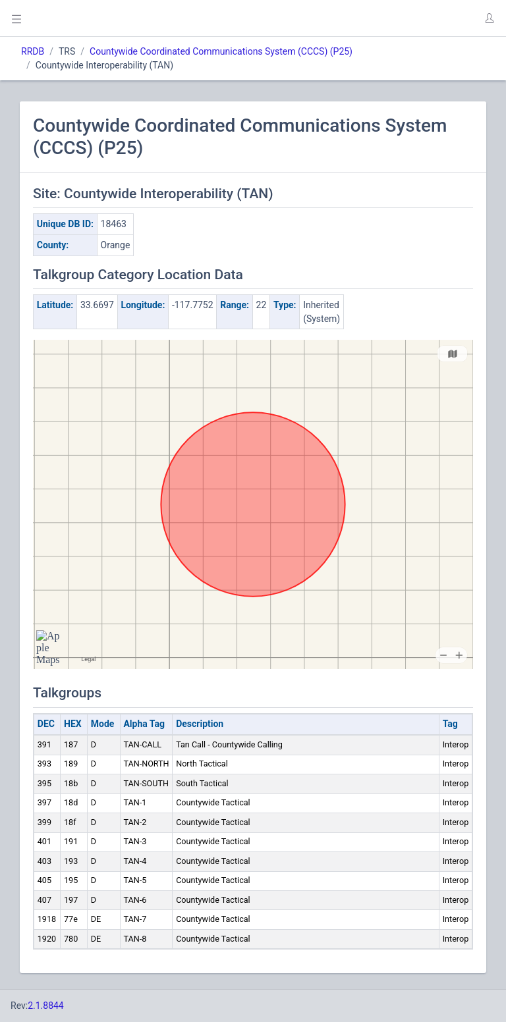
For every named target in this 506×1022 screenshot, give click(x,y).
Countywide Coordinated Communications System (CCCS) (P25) (221, 51)
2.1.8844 (46, 1005)
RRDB (32, 51)
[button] (489, 18)
